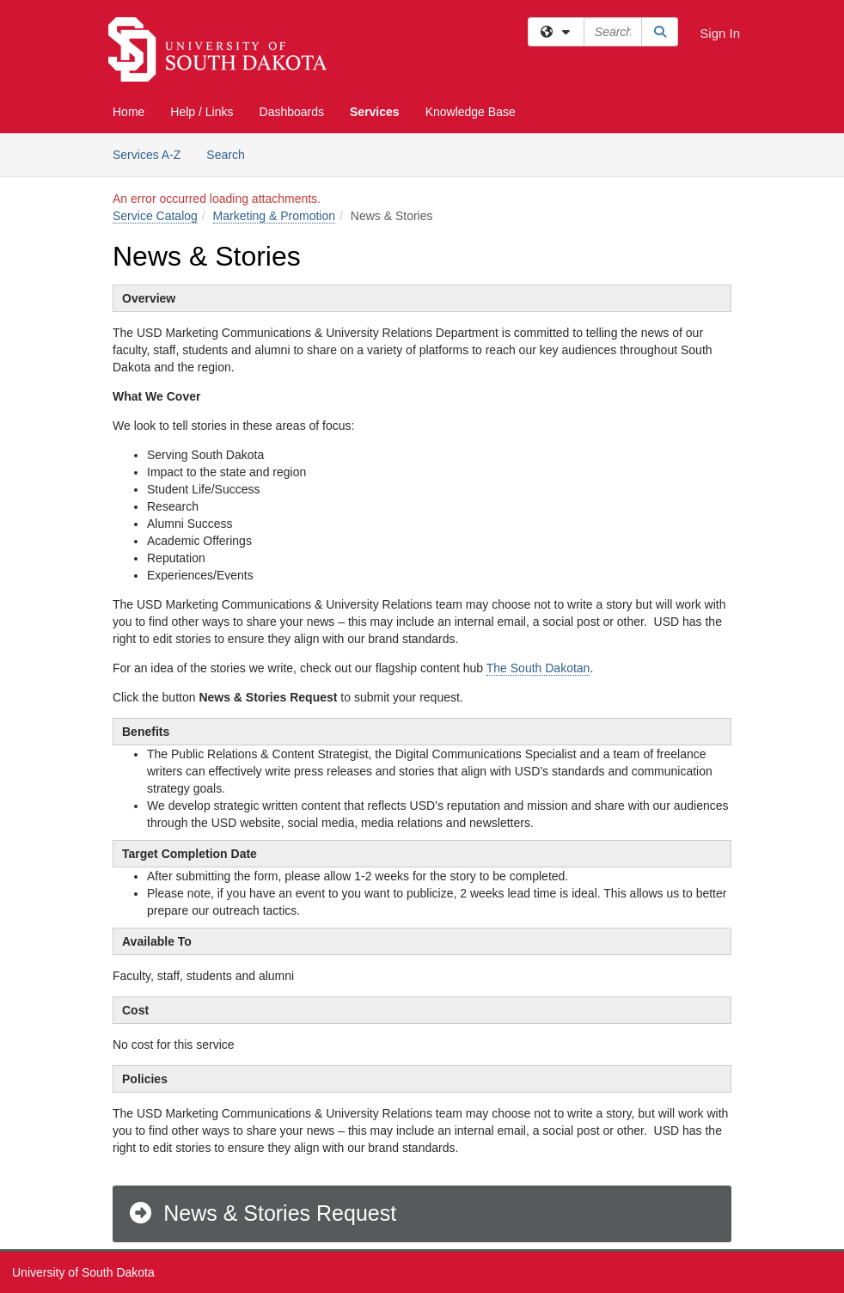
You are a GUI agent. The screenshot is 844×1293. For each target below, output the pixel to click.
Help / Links (201, 112)
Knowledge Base (470, 112)
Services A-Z (146, 155)
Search (231, 153)
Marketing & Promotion (274, 216)
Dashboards (292, 112)
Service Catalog (155, 216)
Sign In (720, 33)
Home (128, 112)
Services (375, 112)
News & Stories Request (261, 1213)
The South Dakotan (538, 668)
